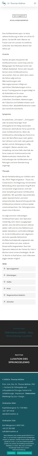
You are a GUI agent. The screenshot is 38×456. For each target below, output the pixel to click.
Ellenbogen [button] (10, 275)
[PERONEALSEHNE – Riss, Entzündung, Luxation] (19, 333)
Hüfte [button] (7, 282)
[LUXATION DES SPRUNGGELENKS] (19, 359)
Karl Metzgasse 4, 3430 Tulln (13, 425)
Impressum (19, 393)
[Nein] (35, 444)
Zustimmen (11, 453)
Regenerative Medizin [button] (14, 295)
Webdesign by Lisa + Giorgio (13, 396)
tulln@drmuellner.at (10, 431)
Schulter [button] (9, 302)
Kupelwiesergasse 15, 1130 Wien (15, 408)
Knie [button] (7, 288)
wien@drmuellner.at (10, 414)
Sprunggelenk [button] (11, 269)
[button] (35, 3)
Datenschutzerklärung (24, 453)
